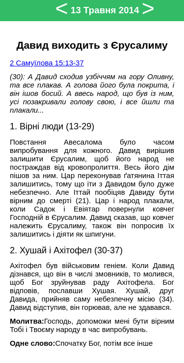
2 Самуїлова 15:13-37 (47, 63)
